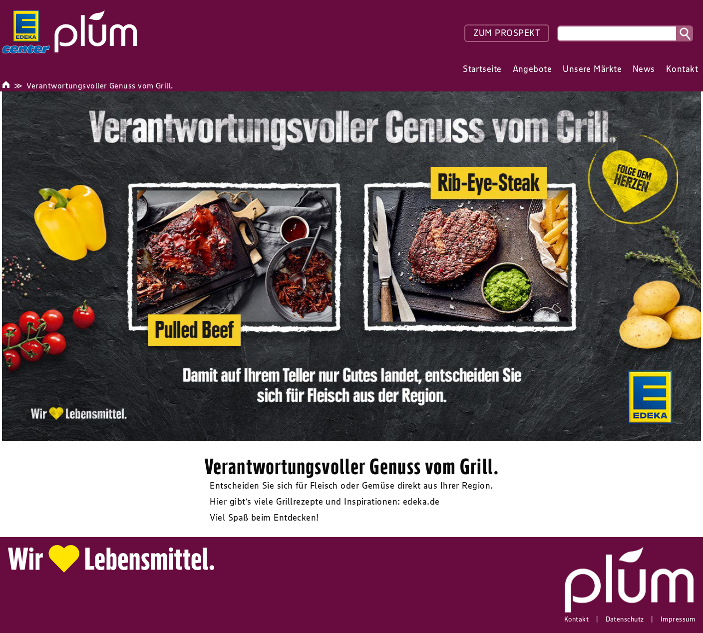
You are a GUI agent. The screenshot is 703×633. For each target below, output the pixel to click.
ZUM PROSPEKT (506, 32)
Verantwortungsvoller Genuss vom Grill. (99, 85)
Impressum (678, 619)
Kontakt (576, 619)
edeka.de (421, 501)
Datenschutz (625, 619)
